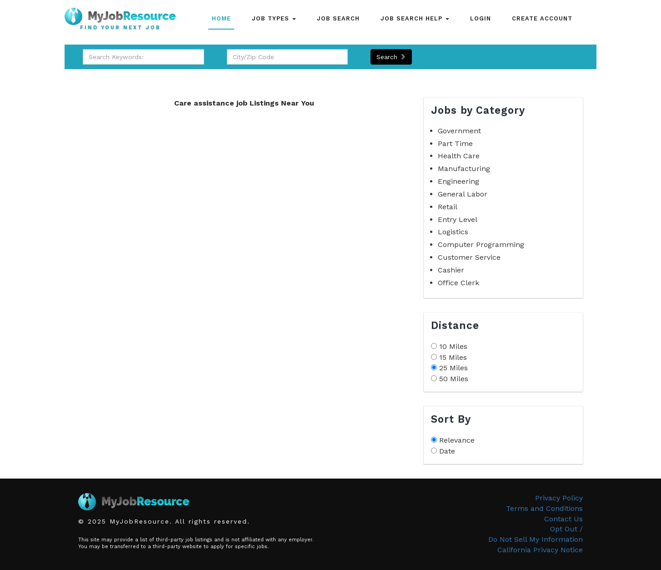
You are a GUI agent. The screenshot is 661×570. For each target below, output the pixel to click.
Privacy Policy (559, 498)
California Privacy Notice (540, 549)
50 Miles (453, 378)
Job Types (274, 18)
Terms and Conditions (544, 508)
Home (221, 18)
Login (480, 18)
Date (447, 451)
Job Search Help (415, 18)
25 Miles (453, 367)
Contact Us (563, 519)
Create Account (542, 18)
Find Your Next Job (120, 27)
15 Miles (453, 357)
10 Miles (453, 346)
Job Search (338, 18)
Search (391, 57)
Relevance (457, 440)
